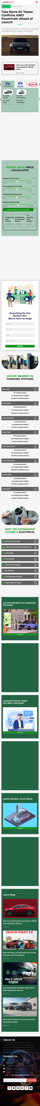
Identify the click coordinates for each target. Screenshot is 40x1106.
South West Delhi (8, 446)
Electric (6, 6)
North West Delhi (8, 461)
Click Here (20, 634)
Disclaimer (15, 1092)
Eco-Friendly (8, 559)
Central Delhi (7, 475)
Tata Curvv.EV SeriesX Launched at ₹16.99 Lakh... (25, 67)
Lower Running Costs (11, 541)
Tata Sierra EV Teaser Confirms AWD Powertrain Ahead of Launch (17, 17)
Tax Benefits (8, 571)
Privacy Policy (30, 1094)
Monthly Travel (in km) (11, 178)
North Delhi (6, 489)
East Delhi (6, 389)
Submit (20, 346)
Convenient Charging (11, 565)
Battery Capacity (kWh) (11, 202)
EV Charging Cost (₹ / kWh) (12, 186)
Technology (7, 553)
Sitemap (8, 1092)
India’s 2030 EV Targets (12, 583)
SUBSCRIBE (32, 1080)
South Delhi (6, 432)
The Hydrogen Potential (12, 576)
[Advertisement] (20, 137)
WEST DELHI (6, 403)
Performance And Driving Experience (17, 547)
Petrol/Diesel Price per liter (12, 194)
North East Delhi (8, 418)
